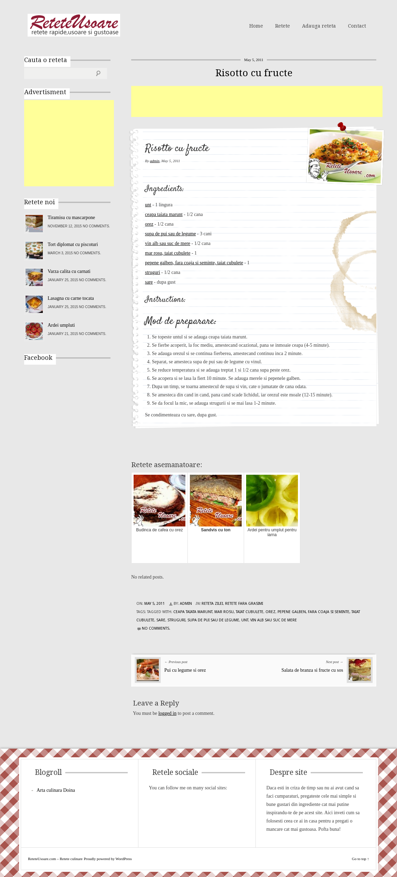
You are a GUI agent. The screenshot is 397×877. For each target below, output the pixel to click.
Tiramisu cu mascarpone (71, 217)
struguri (152, 272)
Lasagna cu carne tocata (71, 298)
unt (148, 204)
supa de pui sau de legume (170, 233)
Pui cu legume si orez (185, 670)
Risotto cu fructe (253, 73)
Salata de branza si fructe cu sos (312, 670)
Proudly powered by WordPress (108, 859)
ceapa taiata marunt (164, 214)
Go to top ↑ (360, 859)
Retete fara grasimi (244, 603)
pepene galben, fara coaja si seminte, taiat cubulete (194, 262)
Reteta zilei (212, 603)
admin (154, 161)
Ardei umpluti (61, 325)
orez (149, 224)
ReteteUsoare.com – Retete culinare (74, 25)
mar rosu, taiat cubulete (167, 253)
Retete (282, 26)
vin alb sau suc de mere (167, 243)
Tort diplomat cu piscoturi (73, 244)
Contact (357, 26)
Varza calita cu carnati (69, 271)
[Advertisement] (257, 101)
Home (256, 26)
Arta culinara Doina (56, 790)
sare (149, 282)
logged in (167, 713)
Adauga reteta (319, 26)
